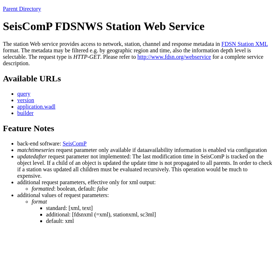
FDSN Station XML (244, 44)
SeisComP (75, 143)
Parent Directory (22, 9)
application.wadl (36, 107)
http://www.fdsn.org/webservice (174, 57)
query (23, 94)
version (25, 100)
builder (25, 113)
